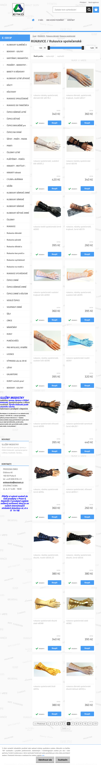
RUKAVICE (41, 36)
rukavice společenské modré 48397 (77, 359)
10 (85, 723)
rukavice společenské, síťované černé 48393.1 (79, 490)
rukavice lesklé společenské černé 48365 (47, 228)
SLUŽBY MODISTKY (10, 444)
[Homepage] (33, 20)
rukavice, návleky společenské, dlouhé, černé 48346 (78, 556)
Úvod (34, 36)
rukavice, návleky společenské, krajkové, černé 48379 (78, 228)
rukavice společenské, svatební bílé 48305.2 (46, 162)
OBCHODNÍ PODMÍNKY (55, 20)
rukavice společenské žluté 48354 (44, 687)
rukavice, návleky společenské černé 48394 (45, 490)
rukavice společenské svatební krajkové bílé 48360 (45, 293)
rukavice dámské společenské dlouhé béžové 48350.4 (78, 687)
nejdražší (60, 56)
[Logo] (18, 9)
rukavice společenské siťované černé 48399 (46, 425)
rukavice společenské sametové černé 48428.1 (79, 425)
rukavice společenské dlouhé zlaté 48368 (45, 622)
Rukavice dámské (52, 36)
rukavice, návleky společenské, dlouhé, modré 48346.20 (46, 556)
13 (95, 723)
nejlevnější (50, 56)
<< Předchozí (39, 723)
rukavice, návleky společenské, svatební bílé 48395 (78, 293)
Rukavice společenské (67, 36)
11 (90, 723)
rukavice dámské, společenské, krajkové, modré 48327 (79, 96)
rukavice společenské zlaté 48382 (77, 622)
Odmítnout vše (43, 759)
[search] (89, 10)
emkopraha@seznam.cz (13, 482)
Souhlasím (62, 759)
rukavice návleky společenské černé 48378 (78, 162)
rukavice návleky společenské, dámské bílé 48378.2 (45, 96)
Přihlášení (83, 2)
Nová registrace (94, 2)
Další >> (65, 728)
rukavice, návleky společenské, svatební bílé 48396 (46, 359)
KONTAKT (71, 20)
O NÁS (40, 20)
